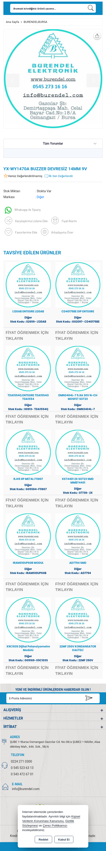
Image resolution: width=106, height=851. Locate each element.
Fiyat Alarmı (64, 220)
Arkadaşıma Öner (57, 232)
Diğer (40, 197)
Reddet (43, 839)
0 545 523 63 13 (22, 768)
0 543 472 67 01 (22, 774)
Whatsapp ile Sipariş (23, 210)
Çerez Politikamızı (55, 825)
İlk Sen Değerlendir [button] (58, 176)
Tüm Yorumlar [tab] (53, 143)
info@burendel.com (26, 789)
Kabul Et (64, 839)
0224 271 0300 (21, 761)
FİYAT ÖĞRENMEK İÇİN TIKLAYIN (27, 336)
